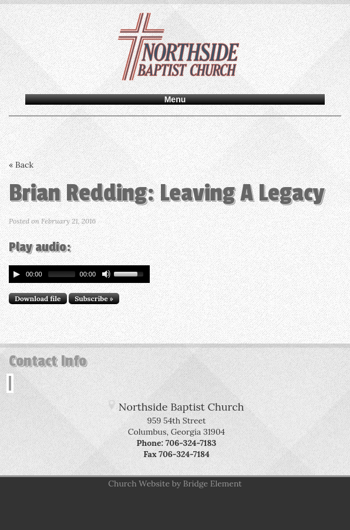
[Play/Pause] (16, 274)
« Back (21, 164)
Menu (175, 99)
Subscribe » (94, 298)
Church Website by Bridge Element (174, 483)
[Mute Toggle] (106, 274)
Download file (38, 298)
